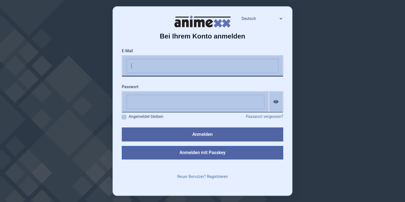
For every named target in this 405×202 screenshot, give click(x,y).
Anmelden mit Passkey (202, 152)
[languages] (260, 18)
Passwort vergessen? (264, 116)
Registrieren (217, 176)
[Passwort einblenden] (276, 102)
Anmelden (202, 134)
